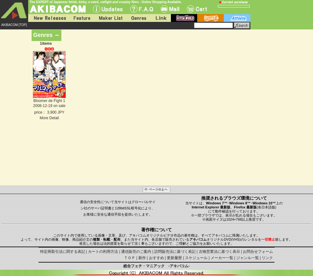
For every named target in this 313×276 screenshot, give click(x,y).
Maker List (110, 18)
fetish (184, 18)
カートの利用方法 (103, 251)
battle (210, 18)
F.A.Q (141, 9)
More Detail (49, 118)
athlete (237, 18)
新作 (142, 258)
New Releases (48, 18)
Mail (170, 9)
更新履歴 (174, 258)
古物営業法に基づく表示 (219, 251)
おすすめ (156, 258)
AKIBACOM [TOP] (14, 25)
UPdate (108, 9)
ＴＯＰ (129, 258)
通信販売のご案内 (136, 251)
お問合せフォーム (258, 251)
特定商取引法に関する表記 (62, 251)
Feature (82, 18)
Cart (197, 9)
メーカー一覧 (222, 258)
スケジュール (196, 258)
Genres (138, 18)
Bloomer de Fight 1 (49, 101)
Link (160, 18)
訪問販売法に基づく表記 (175, 251)
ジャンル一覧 (247, 258)
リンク (267, 258)
